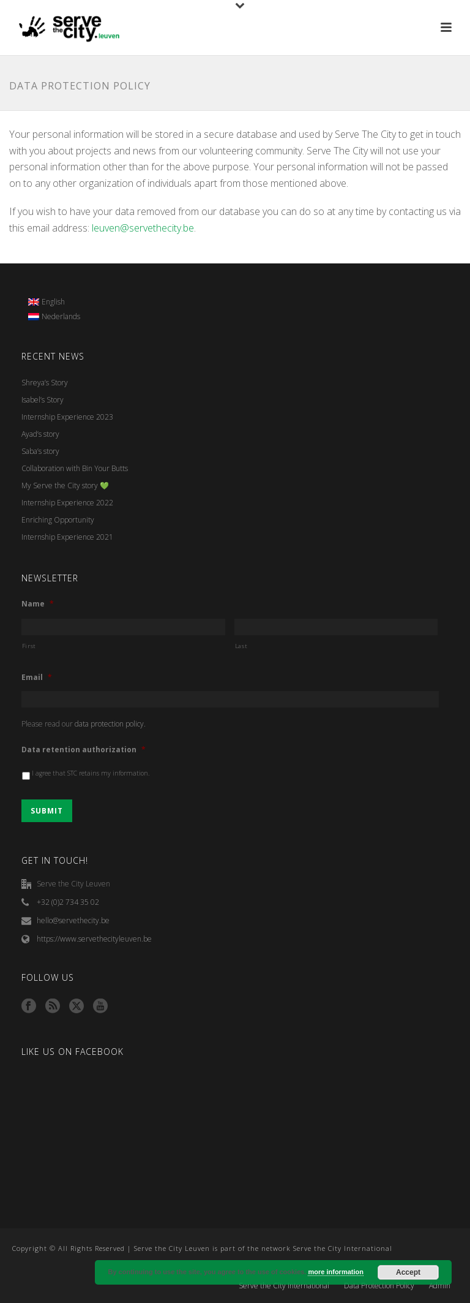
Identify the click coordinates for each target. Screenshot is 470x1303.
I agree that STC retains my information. (91, 773)
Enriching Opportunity (57, 520)
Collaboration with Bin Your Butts (74, 468)
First (29, 646)
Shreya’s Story (44, 382)
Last (241, 646)
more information (335, 1271)
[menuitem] (54, 302)
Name (37, 604)
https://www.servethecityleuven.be (94, 939)
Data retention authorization (83, 750)
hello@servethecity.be (73, 920)
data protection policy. (110, 724)
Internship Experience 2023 (67, 417)
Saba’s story (40, 451)
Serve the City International (284, 1286)
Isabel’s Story (42, 400)
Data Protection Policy (379, 1286)
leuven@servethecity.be (143, 228)
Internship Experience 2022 (67, 502)
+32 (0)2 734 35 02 (68, 902)
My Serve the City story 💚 (65, 485)
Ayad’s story (40, 434)
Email (36, 677)
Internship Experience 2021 (67, 537)
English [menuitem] (53, 301)
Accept (408, 1272)
